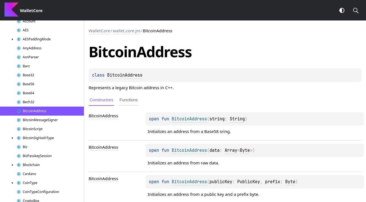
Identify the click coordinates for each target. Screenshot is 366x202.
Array (231, 150)
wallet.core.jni (126, 30)
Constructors (101, 99)
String (237, 119)
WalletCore (99, 30)
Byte (245, 150)
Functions (128, 99)
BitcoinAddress (124, 75)
